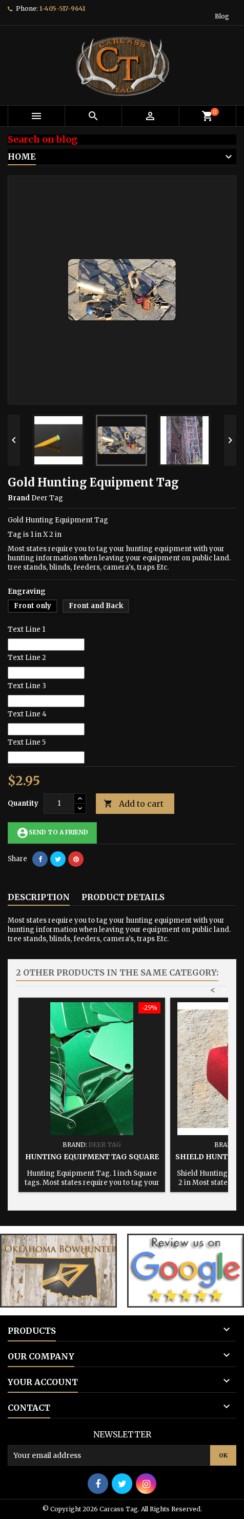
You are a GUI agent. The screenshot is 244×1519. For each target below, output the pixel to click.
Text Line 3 (27, 685)
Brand (19, 498)
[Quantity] (59, 803)
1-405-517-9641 (62, 8)
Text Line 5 (27, 742)
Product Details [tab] (123, 897)
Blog (222, 16)
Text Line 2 (27, 657)
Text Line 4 (27, 714)
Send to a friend (52, 833)
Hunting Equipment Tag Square (92, 1156)
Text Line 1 (26, 629)
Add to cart (134, 804)
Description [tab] (39, 897)
